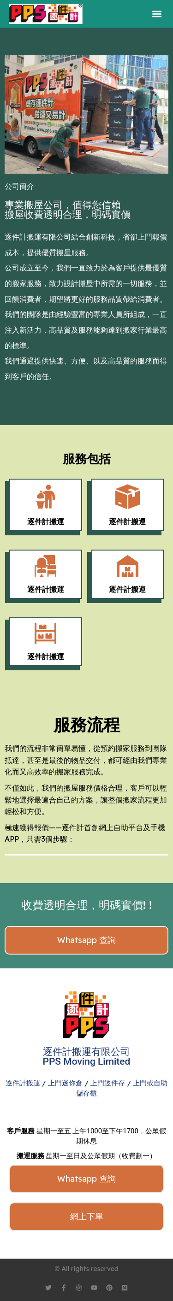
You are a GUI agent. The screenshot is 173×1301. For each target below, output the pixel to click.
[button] (156, 14)
